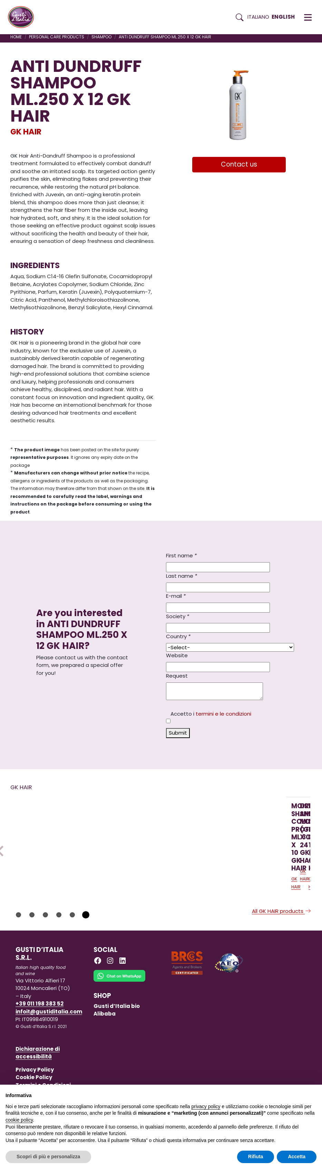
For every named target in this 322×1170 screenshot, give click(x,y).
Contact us (239, 164)
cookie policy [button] (19, 1120)
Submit (178, 732)
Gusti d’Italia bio (117, 1034)
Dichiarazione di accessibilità (38, 1081)
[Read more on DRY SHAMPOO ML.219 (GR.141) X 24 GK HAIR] (144, 838)
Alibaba (105, 1042)
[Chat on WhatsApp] (119, 1009)
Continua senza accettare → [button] (284, 1093)
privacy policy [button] (206, 1106)
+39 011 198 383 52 (40, 1032)
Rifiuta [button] (255, 1156)
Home (16, 37)
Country (178, 636)
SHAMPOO (101, 37)
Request (177, 675)
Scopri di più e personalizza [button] (48, 1156)
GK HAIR (25, 131)
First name (181, 555)
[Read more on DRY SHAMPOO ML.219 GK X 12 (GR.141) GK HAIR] (236, 838)
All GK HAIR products (282, 939)
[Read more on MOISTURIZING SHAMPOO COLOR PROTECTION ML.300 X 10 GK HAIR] (53, 838)
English (283, 16)
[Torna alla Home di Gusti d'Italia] (23, 17)
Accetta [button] (296, 1156)
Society (177, 616)
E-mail (176, 596)
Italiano (258, 16)
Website (177, 655)
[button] (307, 17)
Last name (181, 575)
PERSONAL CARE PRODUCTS (56, 37)
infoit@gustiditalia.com (49, 1040)
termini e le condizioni (223, 713)
